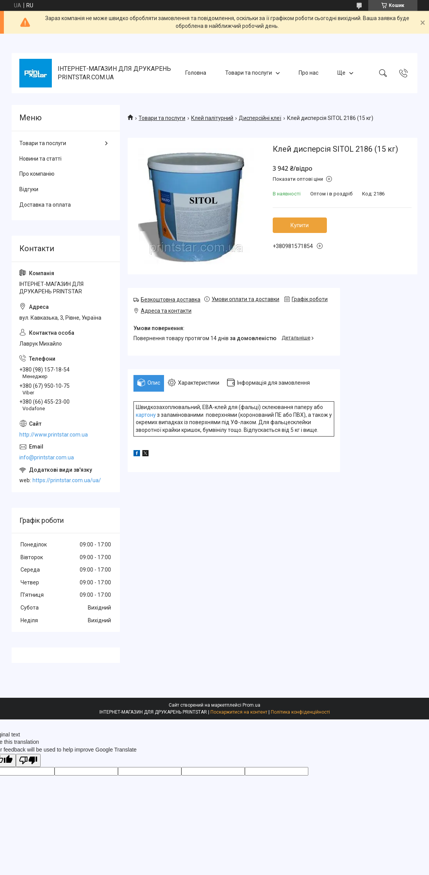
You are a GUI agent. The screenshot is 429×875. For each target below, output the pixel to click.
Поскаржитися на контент (238, 712)
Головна (195, 73)
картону (146, 415)
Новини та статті (40, 159)
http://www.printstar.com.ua (53, 435)
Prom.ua (251, 705)
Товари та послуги (248, 73)
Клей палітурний (212, 118)
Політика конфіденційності (300, 712)
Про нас (308, 73)
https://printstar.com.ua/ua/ (66, 480)
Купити (300, 225)
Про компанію (37, 174)
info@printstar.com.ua (46, 457)
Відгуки (28, 189)
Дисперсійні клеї (260, 118)
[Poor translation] (28, 760)
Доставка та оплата (45, 205)
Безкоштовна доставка (170, 299)
